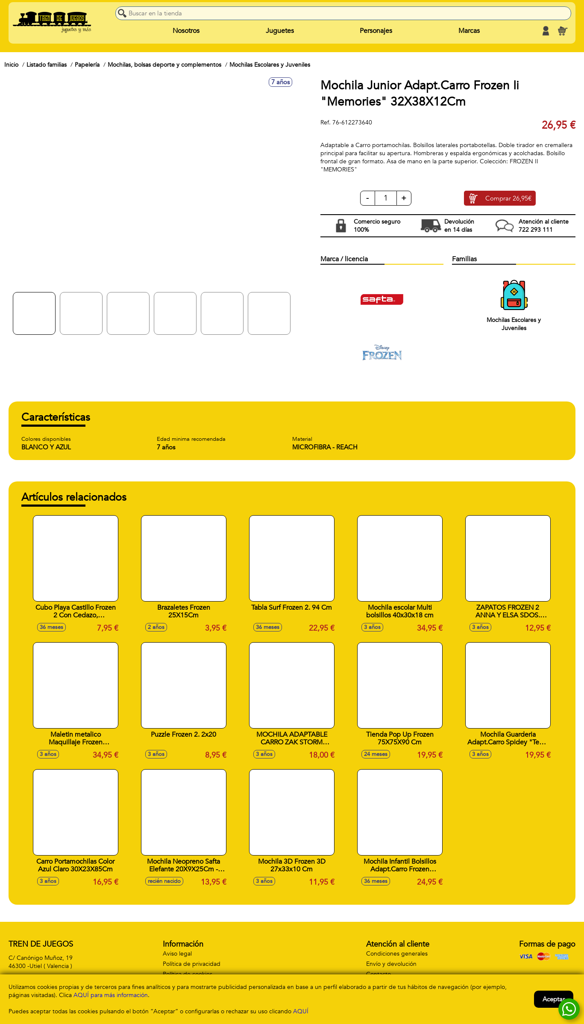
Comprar (508, 198)
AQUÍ (300, 1011)
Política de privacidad (191, 964)
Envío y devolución (391, 964)
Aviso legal (177, 954)
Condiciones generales (397, 954)
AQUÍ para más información (110, 995)
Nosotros (186, 30)
